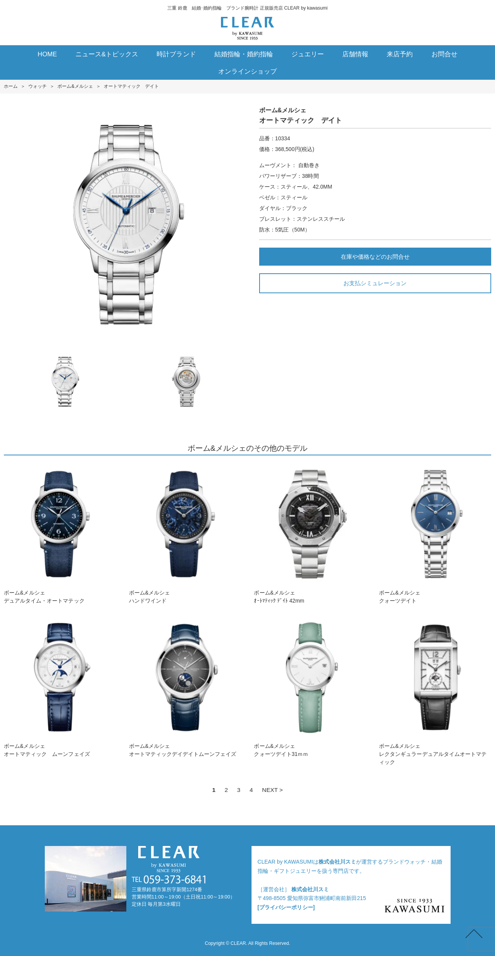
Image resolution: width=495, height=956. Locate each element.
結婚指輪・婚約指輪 (243, 54)
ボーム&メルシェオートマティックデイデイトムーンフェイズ (185, 686)
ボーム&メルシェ (75, 86)
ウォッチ (37, 86)
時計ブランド (176, 54)
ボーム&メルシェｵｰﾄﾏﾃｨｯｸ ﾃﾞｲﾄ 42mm (310, 533)
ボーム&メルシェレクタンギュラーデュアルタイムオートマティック (435, 690)
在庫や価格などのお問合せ (375, 256)
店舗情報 (355, 54)
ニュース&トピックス (107, 54)
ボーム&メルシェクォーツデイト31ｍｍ (310, 686)
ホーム (11, 86)
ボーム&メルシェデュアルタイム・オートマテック (60, 533)
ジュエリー (307, 54)
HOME (47, 54)
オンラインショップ (247, 71)
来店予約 (400, 54)
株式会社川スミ (337, 862)
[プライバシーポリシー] (286, 907)
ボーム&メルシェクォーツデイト (435, 533)
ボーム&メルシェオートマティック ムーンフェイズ (60, 686)
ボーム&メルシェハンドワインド (185, 533)
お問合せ (444, 54)
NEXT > (272, 790)
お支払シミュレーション (375, 283)
